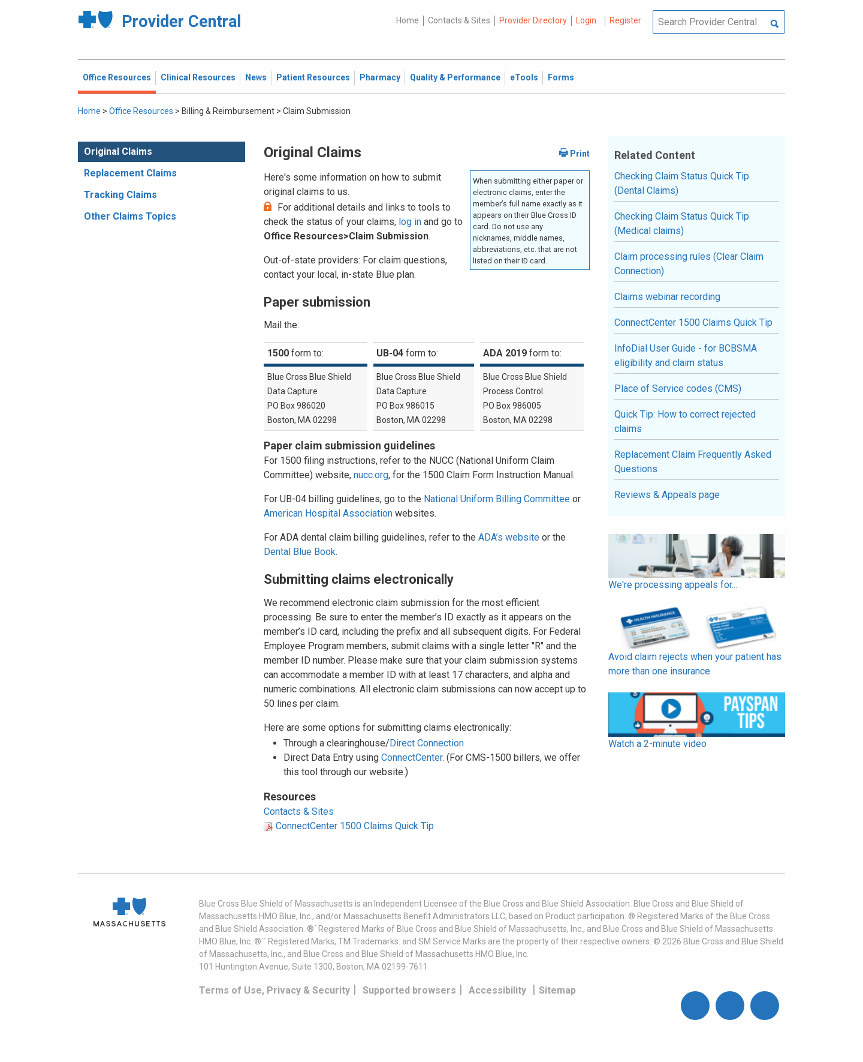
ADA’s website (508, 537)
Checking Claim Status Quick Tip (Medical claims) (681, 223)
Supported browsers (409, 990)
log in (410, 221)
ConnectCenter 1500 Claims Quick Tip (355, 826)
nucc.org (371, 475)
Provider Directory (533, 20)
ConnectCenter (411, 757)
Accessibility (497, 990)
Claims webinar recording (667, 296)
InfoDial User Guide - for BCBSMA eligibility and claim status (685, 355)
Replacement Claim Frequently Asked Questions (692, 462)
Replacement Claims (130, 173)
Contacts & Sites (459, 20)
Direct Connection (427, 743)
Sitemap (557, 990)
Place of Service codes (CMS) (677, 388)
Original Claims (118, 151)
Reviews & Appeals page (667, 494)
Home (407, 20)
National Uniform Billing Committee (497, 499)
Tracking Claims (120, 194)
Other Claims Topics (130, 216)
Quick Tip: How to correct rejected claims (685, 421)
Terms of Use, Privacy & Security (274, 990)
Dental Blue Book (300, 551)
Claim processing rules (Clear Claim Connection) (689, 264)
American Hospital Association (328, 513)
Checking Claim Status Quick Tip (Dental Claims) (681, 183)
